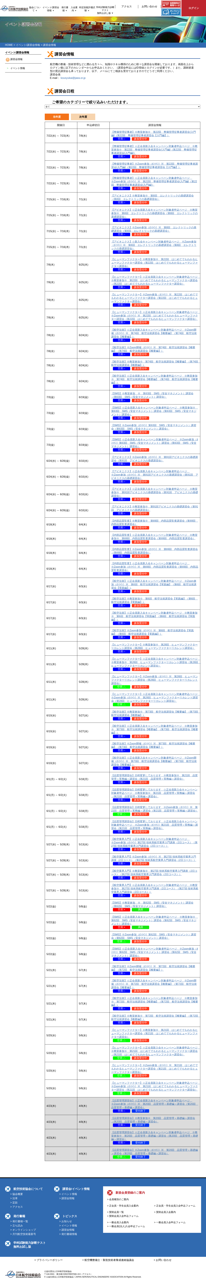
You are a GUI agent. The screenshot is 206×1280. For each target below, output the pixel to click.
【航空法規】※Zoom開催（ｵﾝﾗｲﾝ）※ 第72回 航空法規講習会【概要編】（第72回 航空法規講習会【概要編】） (153, 970)
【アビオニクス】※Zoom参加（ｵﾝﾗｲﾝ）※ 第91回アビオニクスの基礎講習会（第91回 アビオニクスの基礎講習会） (154, 460)
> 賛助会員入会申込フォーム (123, 1216)
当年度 (57, 116)
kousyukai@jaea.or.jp (73, 78)
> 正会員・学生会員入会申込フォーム (174, 1205)
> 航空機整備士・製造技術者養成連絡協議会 (108, 1260)
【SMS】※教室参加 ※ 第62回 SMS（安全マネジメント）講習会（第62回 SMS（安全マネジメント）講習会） (152, 906)
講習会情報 (16, 59)
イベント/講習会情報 (28, 45)
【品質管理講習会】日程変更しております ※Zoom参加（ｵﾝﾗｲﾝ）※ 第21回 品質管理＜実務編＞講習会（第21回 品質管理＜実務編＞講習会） (154, 810)
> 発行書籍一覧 (19, 1221)
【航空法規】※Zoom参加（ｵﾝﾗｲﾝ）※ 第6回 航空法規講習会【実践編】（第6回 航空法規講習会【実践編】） (152, 634)
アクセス (126, 6)
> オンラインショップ (23, 1229)
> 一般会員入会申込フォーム (170, 1222)
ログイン (194, 8)
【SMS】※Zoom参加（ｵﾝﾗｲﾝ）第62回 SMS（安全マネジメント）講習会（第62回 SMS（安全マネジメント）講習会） (153, 938)
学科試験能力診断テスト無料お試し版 (105, 10)
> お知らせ (65, 1221)
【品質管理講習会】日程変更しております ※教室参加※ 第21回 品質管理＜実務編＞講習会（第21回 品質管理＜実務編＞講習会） (154, 779)
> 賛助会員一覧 (115, 1212)
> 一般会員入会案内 (118, 1222)
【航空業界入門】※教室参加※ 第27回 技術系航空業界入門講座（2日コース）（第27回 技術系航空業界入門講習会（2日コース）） (154, 874)
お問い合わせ (149, 6)
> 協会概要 (16, 1194)
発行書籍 (19, 1216)
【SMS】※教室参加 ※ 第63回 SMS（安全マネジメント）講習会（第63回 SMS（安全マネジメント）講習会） (152, 397)
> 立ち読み (16, 1225)
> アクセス (16, 1206)
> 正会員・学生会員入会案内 (123, 1205)
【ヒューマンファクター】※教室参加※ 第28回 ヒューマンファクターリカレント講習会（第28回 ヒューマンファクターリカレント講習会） (154, 648)
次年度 (83, 116)
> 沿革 (14, 1198)
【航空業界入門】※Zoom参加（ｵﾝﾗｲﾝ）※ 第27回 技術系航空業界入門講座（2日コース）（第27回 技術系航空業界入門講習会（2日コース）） (153, 860)
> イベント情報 (68, 1194)
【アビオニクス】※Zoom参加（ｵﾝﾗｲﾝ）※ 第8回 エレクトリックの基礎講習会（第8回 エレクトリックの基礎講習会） (154, 231)
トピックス (69, 1216)
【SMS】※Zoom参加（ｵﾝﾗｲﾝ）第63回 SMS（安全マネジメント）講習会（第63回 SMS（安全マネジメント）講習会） (153, 429)
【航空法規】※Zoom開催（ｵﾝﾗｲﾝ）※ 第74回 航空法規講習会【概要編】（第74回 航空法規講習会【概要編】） (153, 351)
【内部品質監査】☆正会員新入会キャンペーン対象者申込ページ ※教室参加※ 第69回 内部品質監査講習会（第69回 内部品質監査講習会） (154, 538)
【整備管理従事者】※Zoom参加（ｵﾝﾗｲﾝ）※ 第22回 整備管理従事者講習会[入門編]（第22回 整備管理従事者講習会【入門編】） (154, 167)
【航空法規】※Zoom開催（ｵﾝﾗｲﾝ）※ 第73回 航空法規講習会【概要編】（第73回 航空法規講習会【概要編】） (153, 747)
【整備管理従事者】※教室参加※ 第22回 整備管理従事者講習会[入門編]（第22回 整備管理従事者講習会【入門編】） (153, 135)
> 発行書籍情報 (68, 1234)
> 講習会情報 (67, 1198)
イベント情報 (17, 68)
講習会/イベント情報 (76, 1189)
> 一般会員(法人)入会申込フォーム (126, 1226)
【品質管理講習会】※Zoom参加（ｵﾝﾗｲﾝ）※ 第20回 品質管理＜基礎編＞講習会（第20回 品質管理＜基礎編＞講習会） (154, 1153)
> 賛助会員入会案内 (165, 1212)
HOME (9, 45)
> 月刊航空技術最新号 (23, 1234)
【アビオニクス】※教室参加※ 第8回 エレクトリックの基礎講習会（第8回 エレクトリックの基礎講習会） (152, 199)
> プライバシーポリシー (48, 1260)
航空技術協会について (28, 1189)
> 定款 (14, 1202)
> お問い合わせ (163, 1260)
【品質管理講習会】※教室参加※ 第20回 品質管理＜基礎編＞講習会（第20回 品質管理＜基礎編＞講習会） (153, 1121)
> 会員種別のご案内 (118, 1199)
